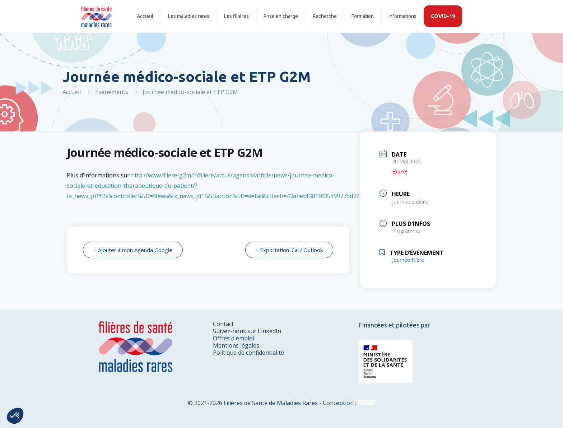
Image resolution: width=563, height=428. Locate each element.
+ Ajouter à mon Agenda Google (132, 249)
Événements (111, 92)
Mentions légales (236, 345)
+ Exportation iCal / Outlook (289, 249)
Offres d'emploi (233, 338)
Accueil (71, 92)
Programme (406, 230)
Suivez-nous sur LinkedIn (247, 331)
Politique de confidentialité (248, 353)
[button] (15, 415)
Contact (223, 324)
